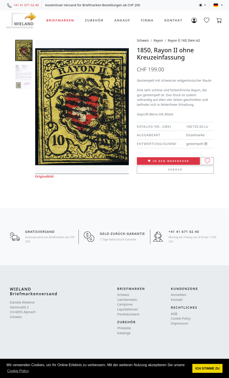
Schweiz (143, 40)
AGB (174, 314)
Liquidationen (127, 309)
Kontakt (173, 20)
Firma (147, 20)
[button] (207, 368)
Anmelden (178, 295)
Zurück (175, 169)
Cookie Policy (181, 318)
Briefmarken (60, 20)
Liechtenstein (127, 299)
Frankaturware (128, 314)
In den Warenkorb (168, 161)
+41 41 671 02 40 (26, 5)
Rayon (158, 40)
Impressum (179, 323)
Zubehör (94, 20)
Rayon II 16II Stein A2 (184, 40)
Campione (125, 304)
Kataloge (124, 333)
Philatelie (124, 328)
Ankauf (122, 20)
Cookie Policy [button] (18, 371)
